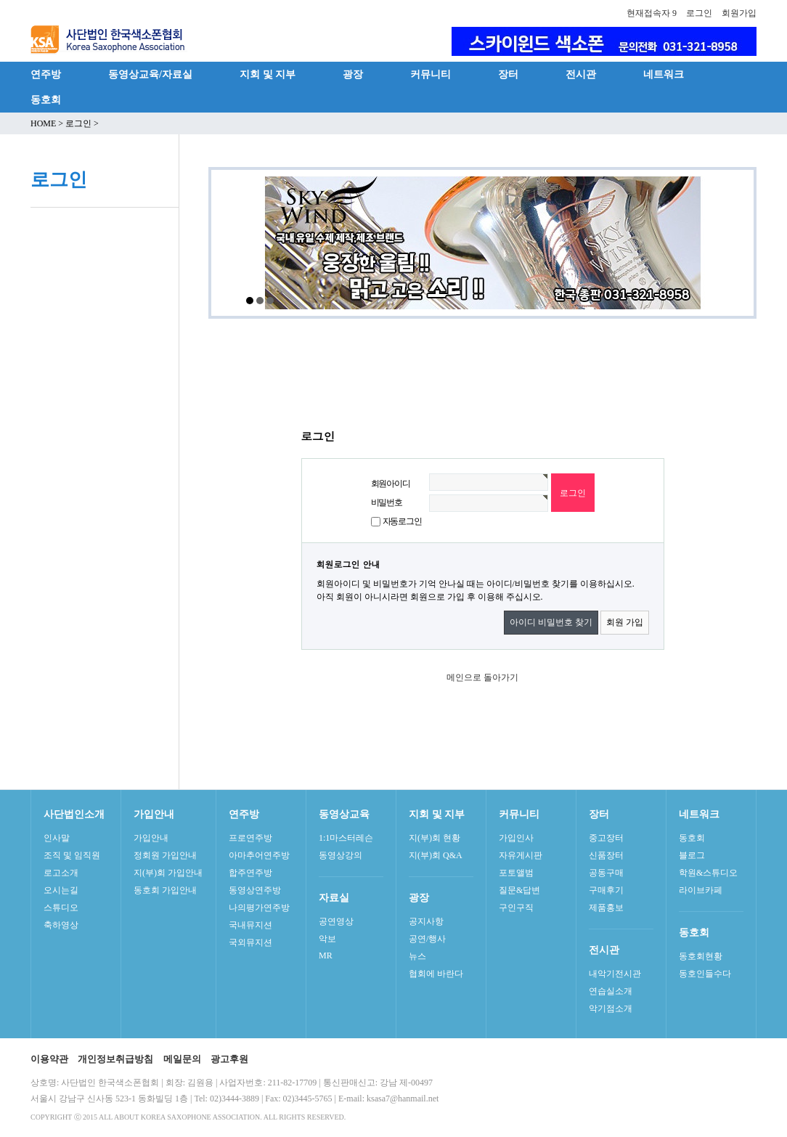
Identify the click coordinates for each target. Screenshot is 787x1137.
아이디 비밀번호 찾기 (551, 622)
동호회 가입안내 (165, 890)
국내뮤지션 (250, 925)
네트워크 (663, 74)
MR (326, 955)
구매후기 (606, 890)
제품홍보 (606, 907)
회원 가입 (624, 622)
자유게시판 (520, 855)
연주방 (45, 74)
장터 (508, 74)
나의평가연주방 (259, 907)
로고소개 (61, 873)
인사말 (57, 838)
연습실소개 (610, 991)
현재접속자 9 (652, 13)
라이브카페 (700, 890)
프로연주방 (250, 838)
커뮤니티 (430, 74)
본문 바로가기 (0, 0)
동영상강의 (340, 855)
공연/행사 (427, 939)
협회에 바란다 (436, 974)
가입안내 (151, 838)
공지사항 (426, 921)
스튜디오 (61, 907)
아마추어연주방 (259, 855)
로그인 (699, 13)
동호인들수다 (705, 974)
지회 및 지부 (267, 74)
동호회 (45, 99)
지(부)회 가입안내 (168, 873)
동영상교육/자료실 (150, 74)
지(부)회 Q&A (435, 855)
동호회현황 (700, 956)
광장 (353, 74)
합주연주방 (250, 873)
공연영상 (336, 921)
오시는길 (61, 890)
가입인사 (516, 838)
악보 (327, 939)
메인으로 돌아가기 (482, 677)
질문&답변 (519, 890)
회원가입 (739, 13)
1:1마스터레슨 (346, 838)
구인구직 (516, 907)
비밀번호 (386, 502)
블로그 (692, 855)
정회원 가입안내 (165, 855)
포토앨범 (516, 873)
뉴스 (417, 956)
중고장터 (606, 838)
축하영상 (61, 925)
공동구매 (606, 873)
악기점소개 (610, 1008)
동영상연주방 (255, 890)
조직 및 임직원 (72, 855)
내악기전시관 (615, 974)
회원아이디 (390, 483)
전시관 (581, 74)
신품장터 (606, 855)
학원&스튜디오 (708, 873)
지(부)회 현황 (434, 838)
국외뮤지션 (250, 942)
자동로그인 (402, 521)
